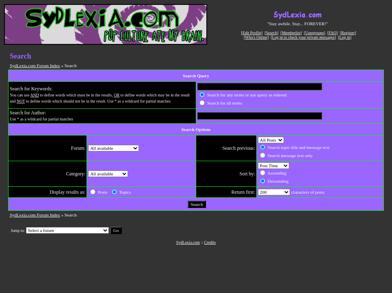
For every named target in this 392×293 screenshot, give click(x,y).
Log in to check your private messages (303, 37)
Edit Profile (252, 33)
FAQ (332, 33)
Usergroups (314, 33)
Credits (210, 242)
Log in (344, 37)
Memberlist (291, 33)
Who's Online (256, 37)
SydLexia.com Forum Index (35, 65)
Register (348, 33)
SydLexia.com (188, 242)
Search (271, 33)
